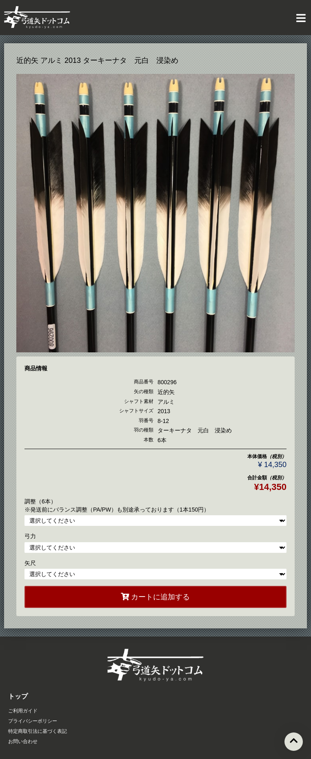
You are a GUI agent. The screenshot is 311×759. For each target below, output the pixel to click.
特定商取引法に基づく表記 (37, 731)
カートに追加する (155, 597)
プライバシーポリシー (32, 721)
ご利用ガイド (23, 711)
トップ (18, 696)
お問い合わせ (23, 741)
